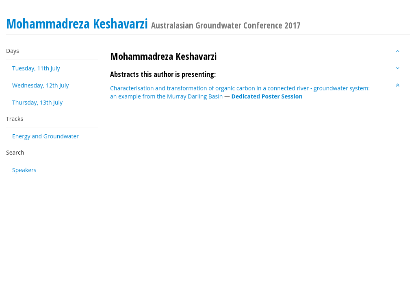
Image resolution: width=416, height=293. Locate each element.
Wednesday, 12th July (40, 85)
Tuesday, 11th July (36, 68)
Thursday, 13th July (37, 102)
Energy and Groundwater (45, 136)
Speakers (24, 170)
